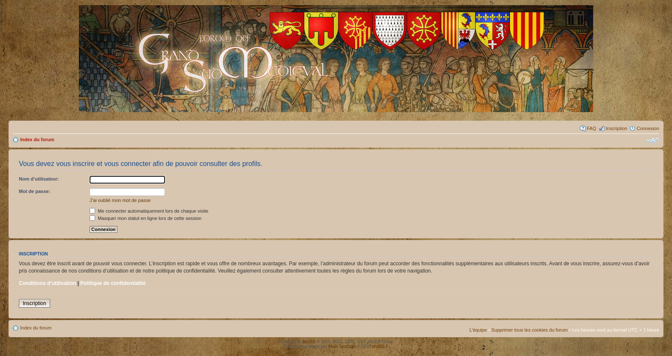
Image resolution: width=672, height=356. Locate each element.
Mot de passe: (34, 191)
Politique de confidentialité (113, 283)
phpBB (309, 341)
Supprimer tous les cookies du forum (529, 329)
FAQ (591, 128)
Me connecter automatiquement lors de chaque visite (149, 211)
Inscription (616, 128)
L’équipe (478, 329)
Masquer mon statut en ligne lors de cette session (145, 218)
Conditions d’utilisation (47, 283)
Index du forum (37, 139)
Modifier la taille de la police (653, 140)
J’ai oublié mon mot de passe (120, 200)
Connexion (647, 128)
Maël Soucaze (341, 346)
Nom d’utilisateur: (39, 178)
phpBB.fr (380, 346)
